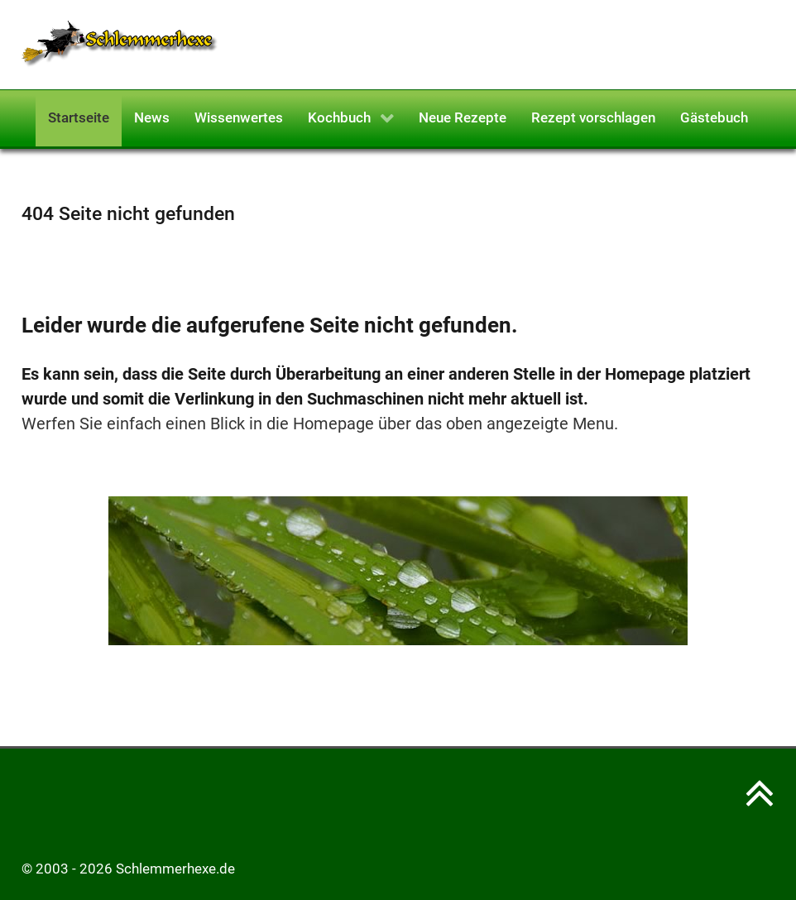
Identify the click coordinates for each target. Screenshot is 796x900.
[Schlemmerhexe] (120, 43)
